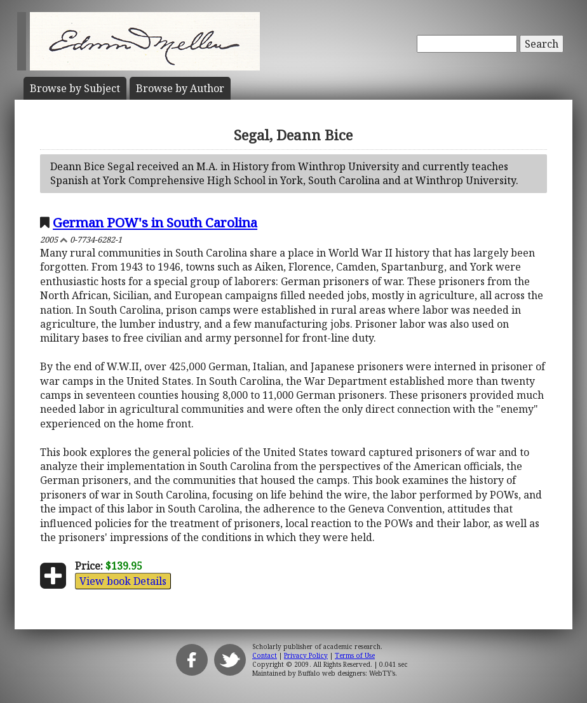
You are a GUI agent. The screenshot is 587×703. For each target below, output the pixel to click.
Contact (264, 655)
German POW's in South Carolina (155, 222)
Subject (75, 88)
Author (180, 88)
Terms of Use (355, 655)
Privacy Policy (306, 655)
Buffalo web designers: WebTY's (346, 673)
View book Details (122, 581)
